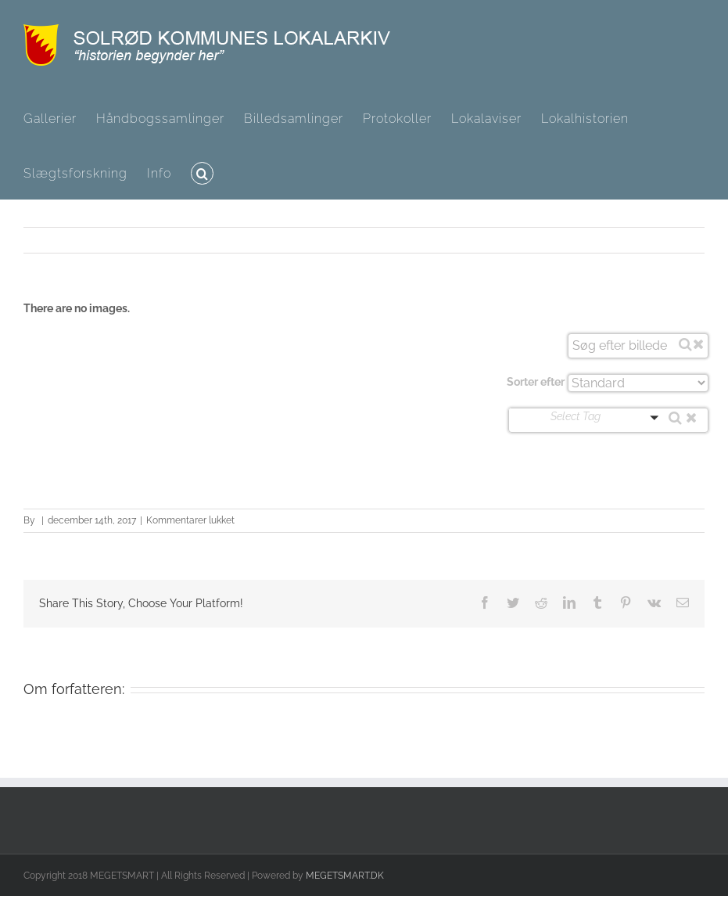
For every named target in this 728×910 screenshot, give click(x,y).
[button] (202, 172)
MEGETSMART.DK (345, 875)
